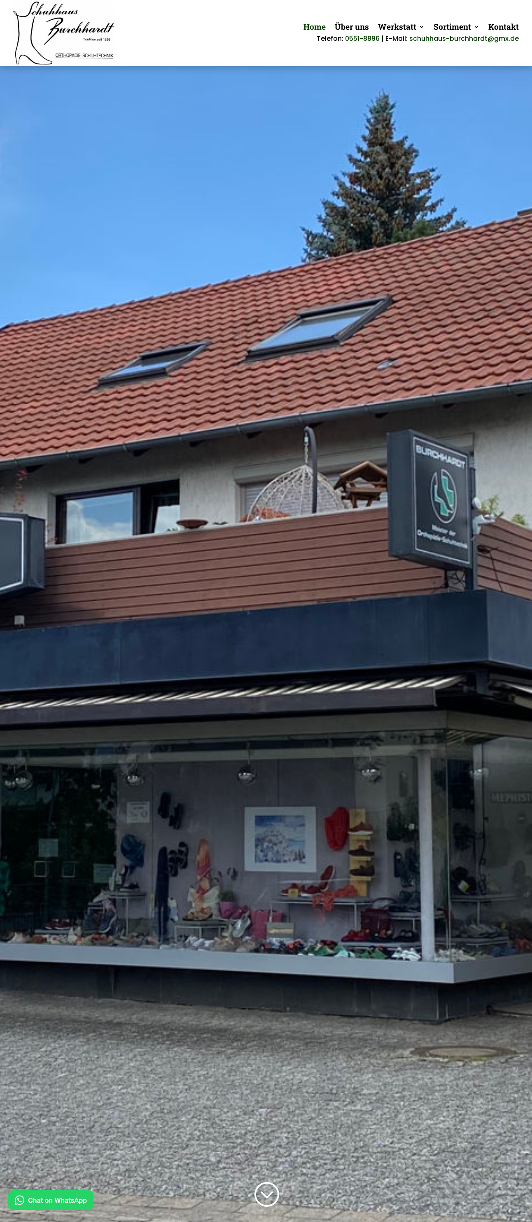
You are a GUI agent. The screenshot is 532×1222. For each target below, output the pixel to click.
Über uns (352, 28)
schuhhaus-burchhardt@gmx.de (464, 38)
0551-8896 (362, 38)
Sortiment (452, 28)
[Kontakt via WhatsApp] (50, 1202)
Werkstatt (397, 28)
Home (314, 28)
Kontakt (503, 28)
